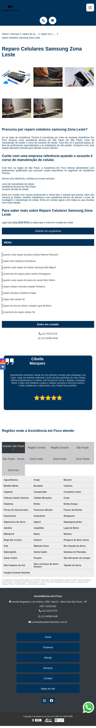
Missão (48, 657)
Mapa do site (48, 688)
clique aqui (38, 222)
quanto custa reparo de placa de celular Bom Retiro (29, 280)
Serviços (48, 668)
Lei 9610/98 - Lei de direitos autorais (30, 584)
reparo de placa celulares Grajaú (19, 293)
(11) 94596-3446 (48, 338)
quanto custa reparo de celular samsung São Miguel (29, 267)
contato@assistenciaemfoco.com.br (48, 622)
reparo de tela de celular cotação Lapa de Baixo (27, 305)
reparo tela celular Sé (14, 299)
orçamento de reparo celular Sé (19, 312)
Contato (48, 678)
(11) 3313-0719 (21, 222)
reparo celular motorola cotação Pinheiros (24, 286)
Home (48, 637)
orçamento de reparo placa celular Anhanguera (26, 274)
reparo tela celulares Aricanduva (19, 261)
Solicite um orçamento (48, 231)
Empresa (48, 647)
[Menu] (90, 7)
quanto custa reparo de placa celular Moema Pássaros (30, 254)
